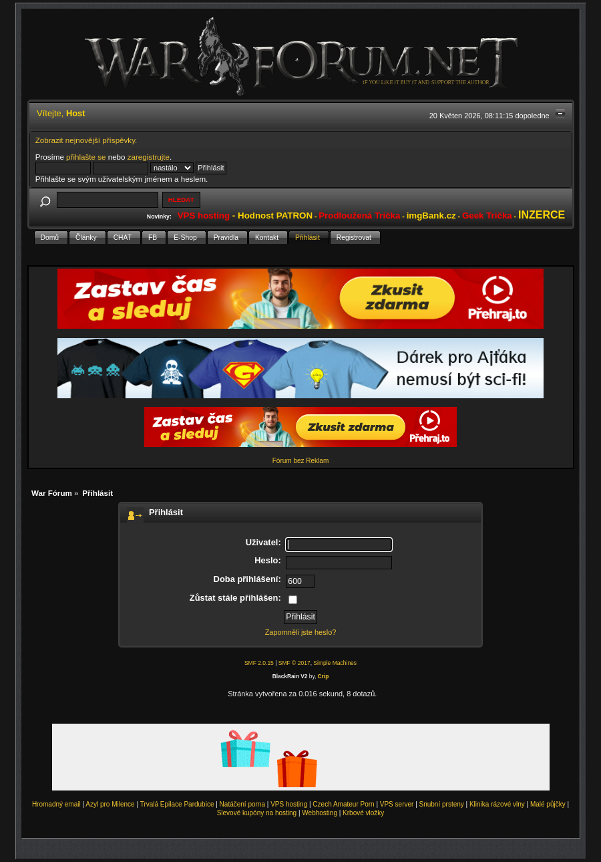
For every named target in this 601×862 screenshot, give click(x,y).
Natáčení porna (242, 804)
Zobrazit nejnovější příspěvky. (86, 140)
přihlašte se (86, 156)
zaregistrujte (149, 156)
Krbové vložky (363, 813)
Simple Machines (335, 663)
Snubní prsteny (441, 804)
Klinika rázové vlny (497, 804)
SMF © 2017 (294, 663)
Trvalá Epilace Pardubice (177, 804)
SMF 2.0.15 (259, 663)
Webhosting (319, 813)
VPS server (397, 804)
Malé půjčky (548, 804)
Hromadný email (56, 804)
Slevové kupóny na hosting (257, 813)
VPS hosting (288, 804)
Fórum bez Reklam (300, 460)
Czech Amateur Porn (343, 804)
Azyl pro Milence (109, 804)
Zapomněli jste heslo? (301, 632)
